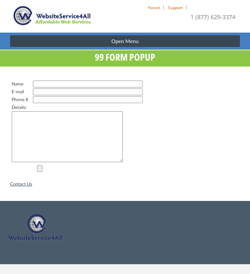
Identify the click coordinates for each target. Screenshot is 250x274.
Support (175, 7)
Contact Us (21, 193)
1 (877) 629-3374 (212, 17)
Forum (154, 7)
